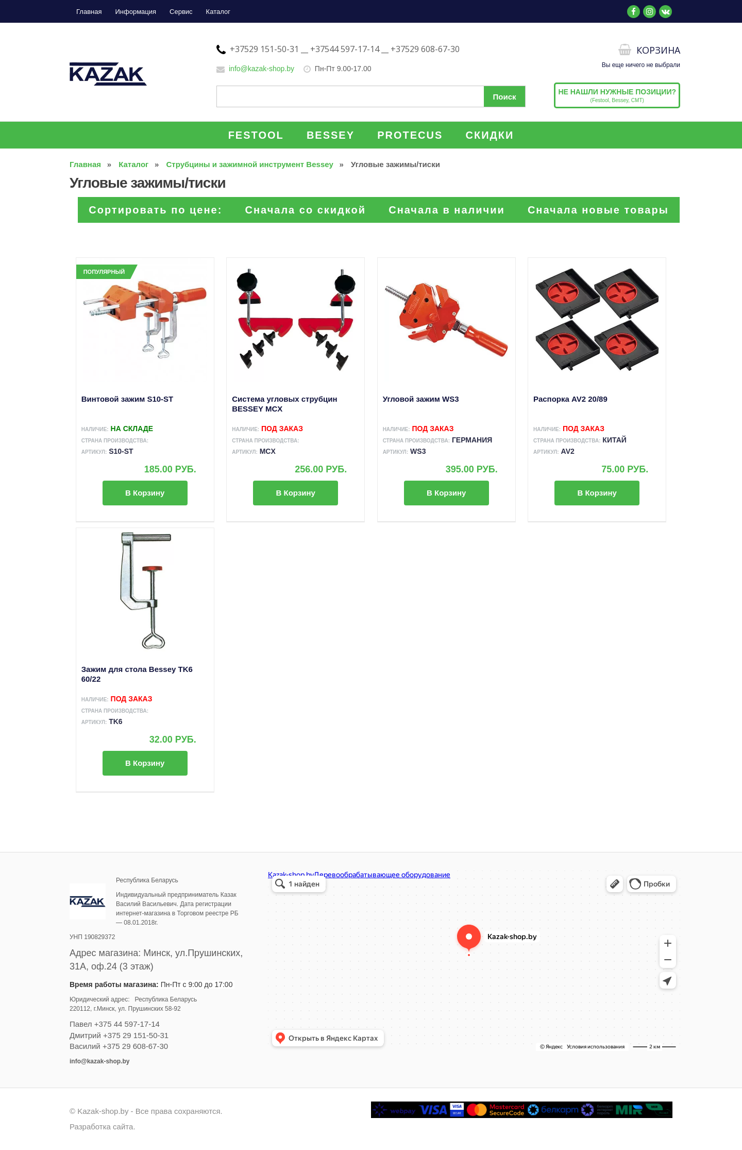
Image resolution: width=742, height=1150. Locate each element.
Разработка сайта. (103, 1126)
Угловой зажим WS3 (421, 399)
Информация (135, 11)
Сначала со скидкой (305, 210)
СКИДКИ (490, 135)
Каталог (218, 11)
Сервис (181, 11)
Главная (89, 11)
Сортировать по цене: (155, 210)
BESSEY (331, 135)
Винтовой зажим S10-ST (127, 399)
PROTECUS (410, 135)
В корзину (144, 492)
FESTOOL (256, 135)
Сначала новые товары (598, 210)
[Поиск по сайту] (371, 96)
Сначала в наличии (447, 210)
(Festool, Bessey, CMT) (617, 95)
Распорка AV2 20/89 (570, 399)
